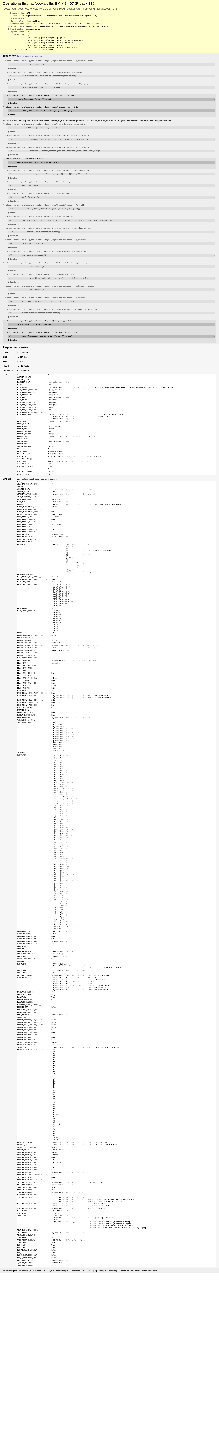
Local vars (13, 71)
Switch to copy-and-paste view (30, 58)
